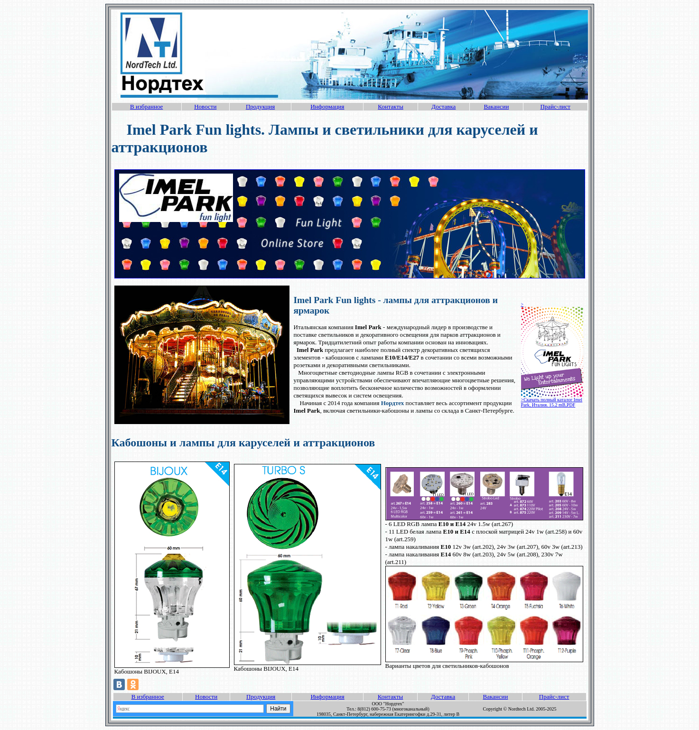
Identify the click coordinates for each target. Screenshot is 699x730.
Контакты (390, 106)
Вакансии (496, 106)
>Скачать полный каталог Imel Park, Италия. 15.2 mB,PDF (552, 402)
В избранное (146, 106)
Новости (205, 106)
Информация (327, 106)
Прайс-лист (555, 106)
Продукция (260, 106)
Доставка (443, 106)
